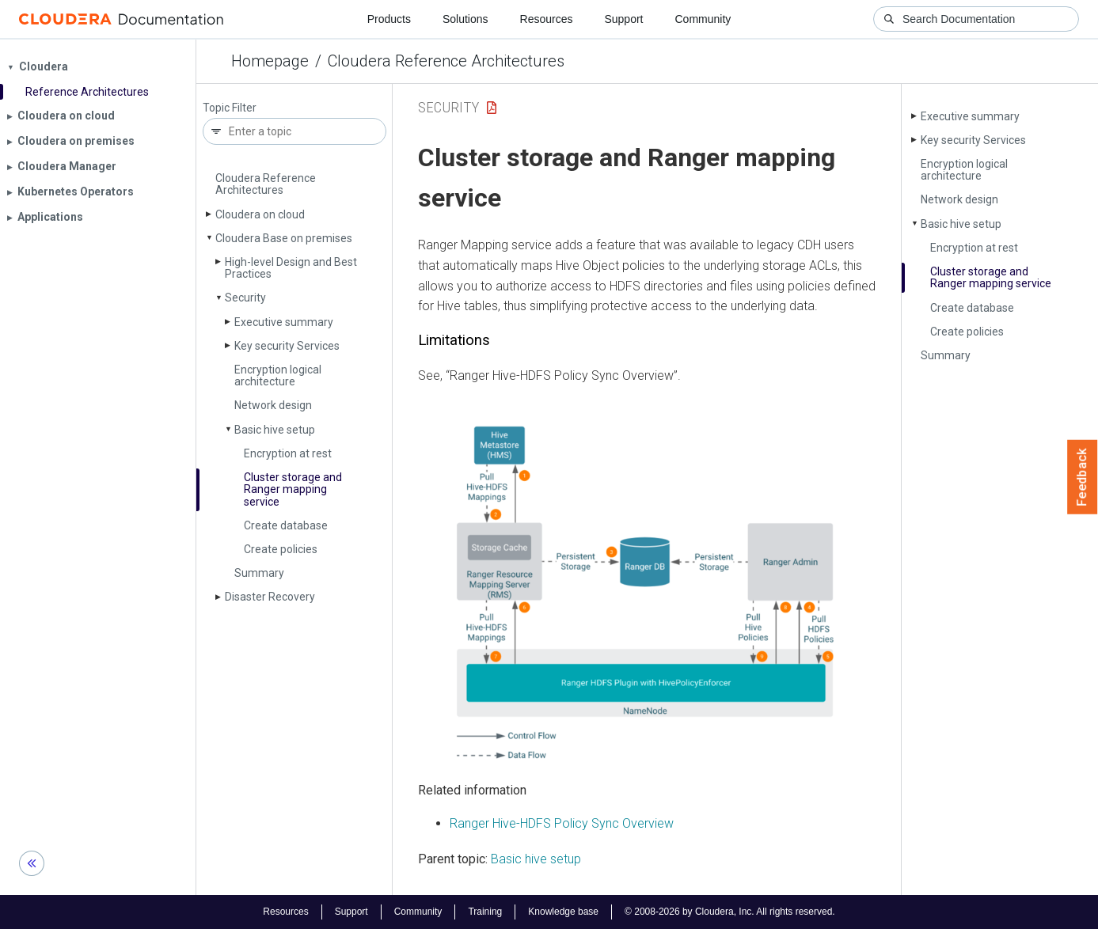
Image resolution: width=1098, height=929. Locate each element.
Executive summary (283, 322)
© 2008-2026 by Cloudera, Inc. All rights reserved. (730, 911)
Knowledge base (563, 911)
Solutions (465, 19)
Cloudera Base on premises (283, 238)
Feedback (1082, 477)
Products (389, 19)
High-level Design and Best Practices (291, 268)
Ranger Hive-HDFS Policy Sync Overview (562, 823)
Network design (273, 405)
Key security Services (287, 345)
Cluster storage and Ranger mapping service (293, 489)
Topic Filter (229, 108)
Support (623, 19)
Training (485, 911)
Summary (259, 573)
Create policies (280, 549)
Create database (286, 525)
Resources (546, 19)
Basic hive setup (274, 429)
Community (703, 19)
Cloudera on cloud (260, 214)
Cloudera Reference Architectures (446, 60)
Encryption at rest (288, 453)
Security (245, 297)
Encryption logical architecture (277, 375)
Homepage (270, 60)
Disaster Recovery (270, 596)
